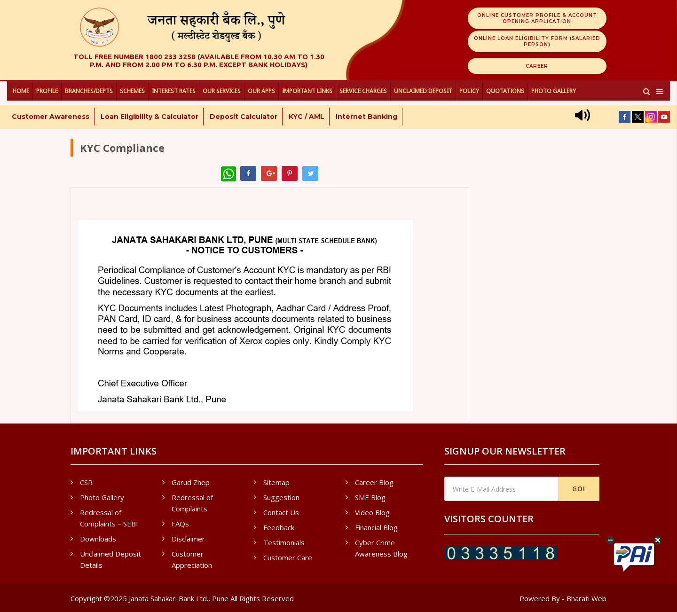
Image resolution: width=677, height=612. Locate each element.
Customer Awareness (50, 116)
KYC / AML (306, 116)
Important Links (307, 91)
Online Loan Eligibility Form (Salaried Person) (537, 41)
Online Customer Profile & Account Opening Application (537, 18)
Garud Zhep (191, 482)
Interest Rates (174, 91)
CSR (86, 482)
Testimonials (284, 542)
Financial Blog (376, 527)
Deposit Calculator (243, 116)
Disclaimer (188, 538)
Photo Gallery (553, 91)
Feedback (278, 527)
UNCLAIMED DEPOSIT (423, 91)
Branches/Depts (89, 91)
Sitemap (276, 482)
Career (537, 66)
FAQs (180, 523)
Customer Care (287, 557)
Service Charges (363, 91)
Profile (47, 91)
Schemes (132, 91)
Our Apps (261, 91)
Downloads (98, 538)
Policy (469, 91)
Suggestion (281, 497)
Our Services (222, 91)
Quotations (505, 91)
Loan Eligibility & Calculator (149, 116)
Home (21, 91)
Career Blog (374, 482)
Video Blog (372, 512)
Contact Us (281, 512)
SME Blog (370, 497)
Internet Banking (366, 116)
